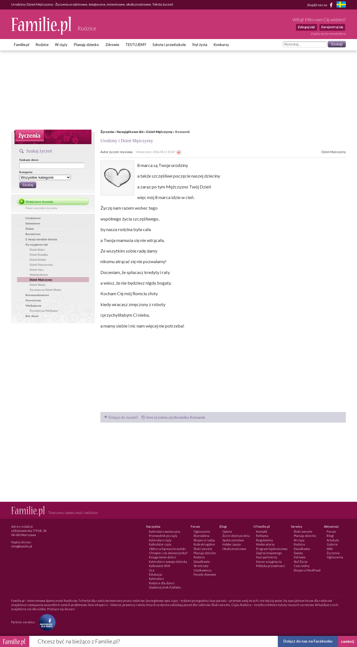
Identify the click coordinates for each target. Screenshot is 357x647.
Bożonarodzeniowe (37, 295)
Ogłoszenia (202, 531)
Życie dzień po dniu (236, 535)
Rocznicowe (32, 234)
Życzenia (107, 132)
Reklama (262, 535)
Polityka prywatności (270, 566)
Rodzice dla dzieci (162, 583)
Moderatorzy (265, 544)
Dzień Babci (37, 249)
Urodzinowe (32, 218)
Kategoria (25, 172)
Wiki (330, 549)
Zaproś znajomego (269, 553)
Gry (152, 570)
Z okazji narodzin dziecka (41, 239)
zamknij (347, 641)
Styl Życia (300, 561)
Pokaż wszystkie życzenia (41, 208)
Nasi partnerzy (266, 557)
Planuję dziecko (86, 44)
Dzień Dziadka (39, 254)
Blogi (330, 535)
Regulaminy (264, 540)
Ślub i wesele (203, 549)
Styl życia (199, 44)
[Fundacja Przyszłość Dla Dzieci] (46, 622)
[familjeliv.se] (341, 5)
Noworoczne (33, 300)
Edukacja (155, 574)
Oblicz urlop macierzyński (167, 549)
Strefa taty (201, 566)
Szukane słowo (28, 159)
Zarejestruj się (332, 27)
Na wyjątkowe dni (130, 132)
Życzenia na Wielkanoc (44, 310)
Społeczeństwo (233, 540)
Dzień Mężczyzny (159, 132)
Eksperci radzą (204, 540)
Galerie (332, 544)
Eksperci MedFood (307, 570)
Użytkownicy (203, 570)
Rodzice (42, 44)
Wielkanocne (33, 305)
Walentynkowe (39, 274)
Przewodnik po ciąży (163, 535)
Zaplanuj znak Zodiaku (165, 587)
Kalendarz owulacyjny (164, 531)
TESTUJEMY (136, 44)
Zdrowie (112, 44)
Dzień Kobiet (38, 259)
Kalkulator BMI (159, 566)
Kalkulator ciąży (160, 544)
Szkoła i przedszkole (169, 44)
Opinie (227, 531)
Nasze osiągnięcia (269, 561)
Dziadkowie (202, 561)
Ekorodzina (201, 535)
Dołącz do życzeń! (121, 417)
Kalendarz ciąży (160, 540)
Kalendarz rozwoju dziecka (168, 561)
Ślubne (29, 228)
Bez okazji (31, 316)
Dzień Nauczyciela (41, 264)
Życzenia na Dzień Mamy (45, 289)
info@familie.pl (21, 546)
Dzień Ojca (37, 269)
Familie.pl (21, 44)
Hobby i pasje (231, 544)
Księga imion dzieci (162, 557)
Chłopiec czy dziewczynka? (168, 553)
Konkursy (221, 44)
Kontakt (261, 531)
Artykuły (333, 540)
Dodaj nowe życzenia (39, 201)
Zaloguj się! (306, 27)
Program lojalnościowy (272, 549)
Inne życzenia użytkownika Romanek (173, 417)
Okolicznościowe (234, 549)
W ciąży (61, 44)
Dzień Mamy (38, 284)
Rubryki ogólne (204, 544)
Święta (298, 553)
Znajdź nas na (321, 5)
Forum (331, 531)
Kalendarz (156, 578)
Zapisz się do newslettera (328, 33)
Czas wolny (302, 566)
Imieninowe (32, 223)
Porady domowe (205, 574)
